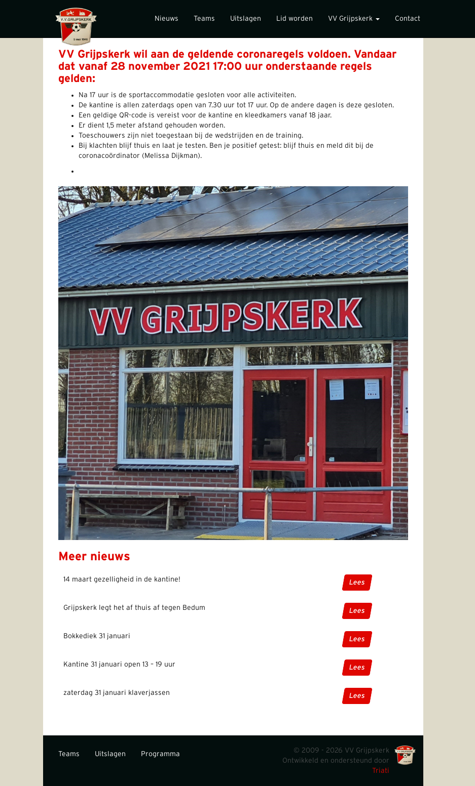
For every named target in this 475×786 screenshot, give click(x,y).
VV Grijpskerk (354, 18)
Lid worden (294, 18)
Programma (160, 754)
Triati (380, 770)
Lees (356, 582)
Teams (204, 18)
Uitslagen (245, 18)
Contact (407, 18)
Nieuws (166, 18)
